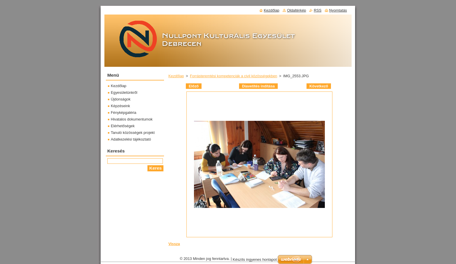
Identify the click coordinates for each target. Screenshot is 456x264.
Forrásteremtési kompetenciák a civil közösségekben (233, 76)
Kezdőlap (176, 76)
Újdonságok (121, 99)
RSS (317, 10)
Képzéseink (120, 106)
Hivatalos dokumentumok (132, 119)
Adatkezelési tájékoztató (131, 139)
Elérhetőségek (123, 126)
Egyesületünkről (124, 92)
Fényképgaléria (123, 112)
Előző (194, 86)
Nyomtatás (338, 10)
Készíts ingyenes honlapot (255, 259)
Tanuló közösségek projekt (133, 132)
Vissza (174, 244)
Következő (318, 86)
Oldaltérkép (296, 10)
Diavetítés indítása (258, 86)
